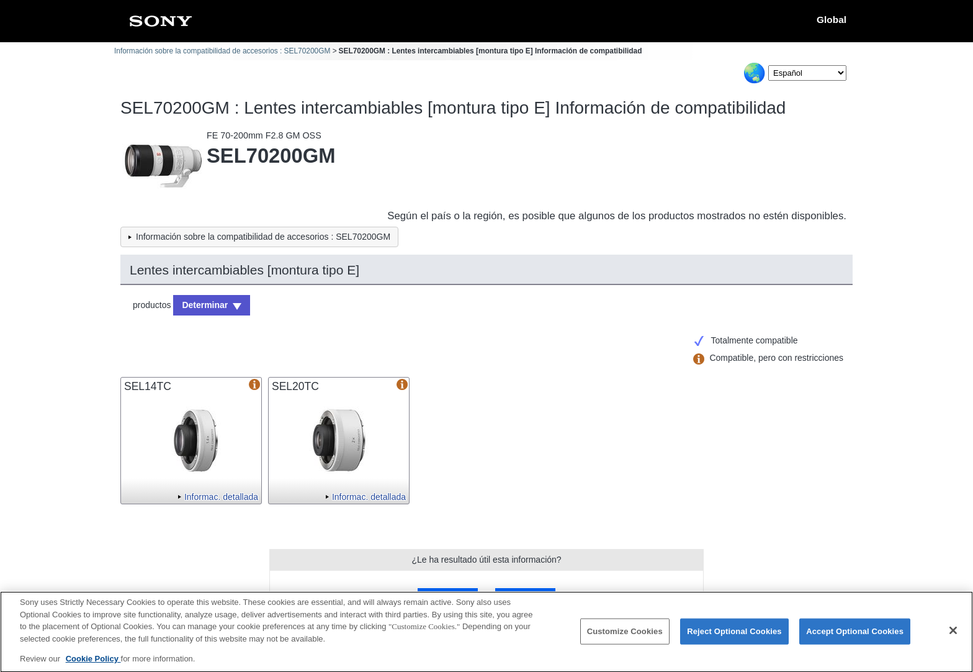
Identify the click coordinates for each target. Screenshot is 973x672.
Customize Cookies (625, 637)
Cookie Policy (93, 665)
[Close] (953, 637)
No (525, 596)
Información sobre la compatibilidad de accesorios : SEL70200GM (222, 51)
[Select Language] (807, 73)
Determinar (205, 305)
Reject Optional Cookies (734, 637)
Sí (448, 596)
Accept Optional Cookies (855, 637)
